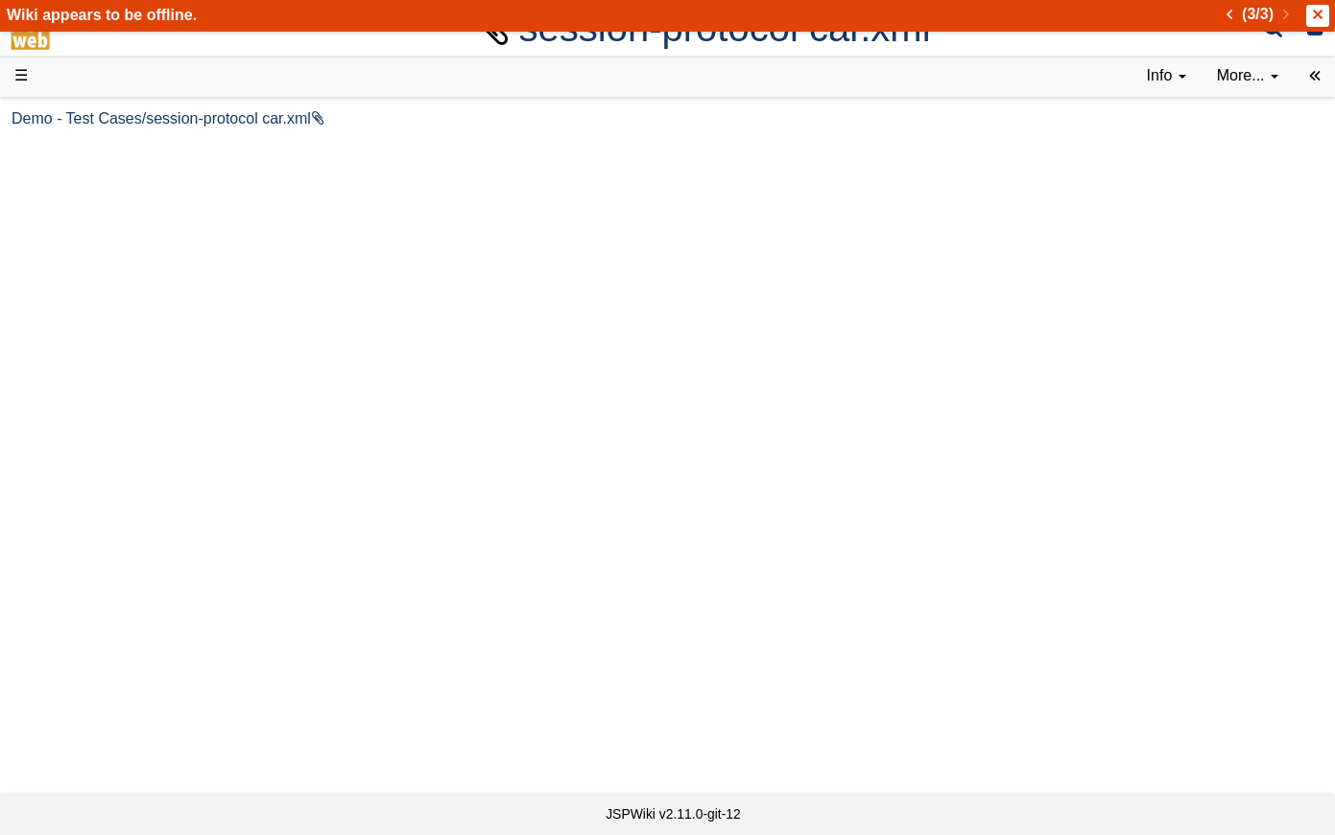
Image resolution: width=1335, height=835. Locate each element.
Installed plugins (108, 716)
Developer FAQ (105, 456)
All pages (84, 673)
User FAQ (86, 325)
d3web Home (61, 118)
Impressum (156, 739)
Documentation (104, 303)
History (77, 216)
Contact (79, 739)
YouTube (83, 608)
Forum (75, 586)
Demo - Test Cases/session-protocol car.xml (449, 118)
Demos (77, 346)
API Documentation (119, 478)
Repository (89, 521)
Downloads (91, 173)
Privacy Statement (115, 761)
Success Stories (108, 194)
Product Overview (113, 151)
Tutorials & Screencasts (133, 281)
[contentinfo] (1166, 76)
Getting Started (104, 412)
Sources (81, 500)
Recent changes (108, 694)
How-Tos (82, 434)
